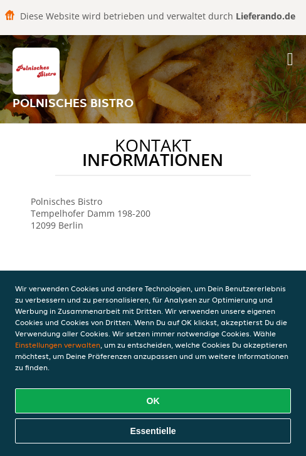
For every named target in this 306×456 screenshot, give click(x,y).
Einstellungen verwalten (57, 345)
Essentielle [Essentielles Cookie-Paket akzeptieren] (153, 431)
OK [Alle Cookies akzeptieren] (153, 401)
